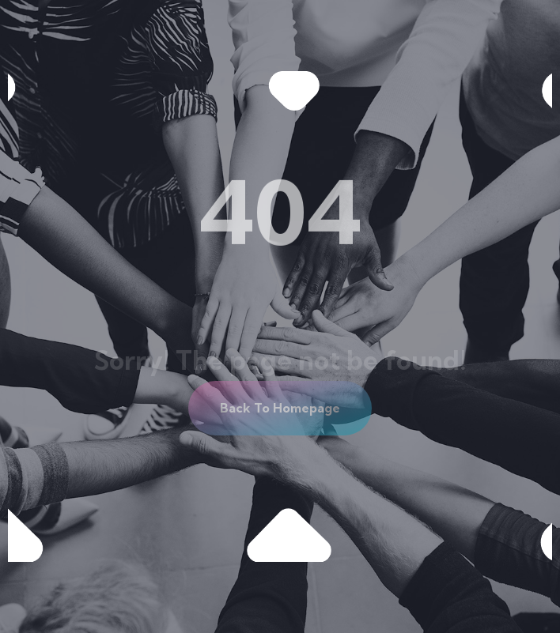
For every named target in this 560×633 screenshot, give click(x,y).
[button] (280, 408)
